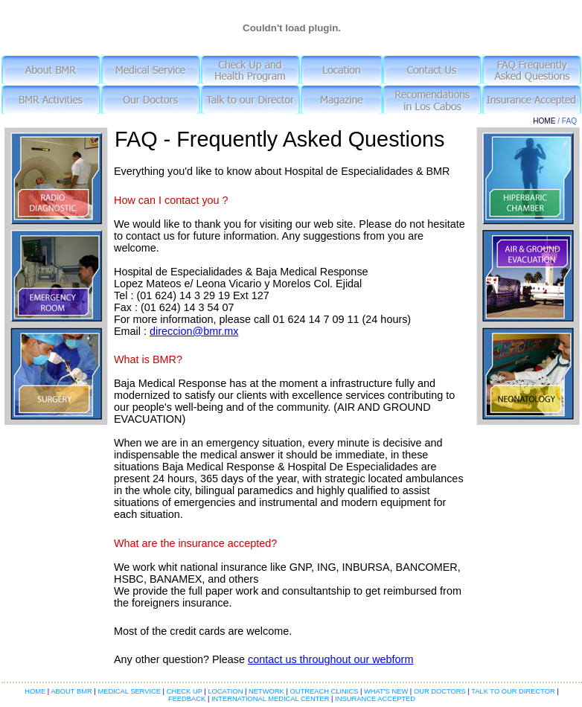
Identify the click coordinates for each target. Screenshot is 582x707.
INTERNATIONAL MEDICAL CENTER (270, 699)
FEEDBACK (188, 699)
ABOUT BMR (72, 691)
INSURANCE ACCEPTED (374, 699)
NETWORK (267, 691)
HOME (544, 121)
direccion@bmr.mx (194, 331)
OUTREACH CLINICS (323, 691)
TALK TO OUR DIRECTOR (513, 691)
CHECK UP (186, 691)
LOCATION (226, 691)
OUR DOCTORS (440, 691)
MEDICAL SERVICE (129, 691)
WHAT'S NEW (385, 691)
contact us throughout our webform (330, 659)
